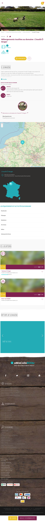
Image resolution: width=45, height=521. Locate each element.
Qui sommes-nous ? (7, 508)
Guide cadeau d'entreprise (7, 445)
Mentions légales (25, 508)
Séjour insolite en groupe (6, 470)
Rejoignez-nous (16, 509)
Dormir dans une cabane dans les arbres (10, 407)
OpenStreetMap (37, 166)
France (2, 32)
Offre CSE (3, 464)
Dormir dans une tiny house (7, 412)
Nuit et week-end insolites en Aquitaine (10, 387)
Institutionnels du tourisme (7, 469)
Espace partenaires (5, 475)
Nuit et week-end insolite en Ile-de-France (10, 395)
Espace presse (16, 508)
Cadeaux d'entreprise (6, 462)
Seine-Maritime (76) (9, 176)
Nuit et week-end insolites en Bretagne (10, 388)
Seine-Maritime (26, 32)
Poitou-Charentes (5, 434)
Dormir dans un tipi (5, 418)
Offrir (14, 518)
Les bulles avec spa (5, 437)
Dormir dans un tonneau (6, 417)
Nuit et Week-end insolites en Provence (10, 392)
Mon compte (24, 509)
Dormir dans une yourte (6, 415)
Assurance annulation (6, 477)
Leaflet (32, 166)
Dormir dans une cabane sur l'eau (8, 408)
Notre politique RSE (5, 467)
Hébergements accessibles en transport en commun (13, 443)
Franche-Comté (4, 430)
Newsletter (3, 460)
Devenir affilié (8, 509)
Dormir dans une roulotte (6, 413)
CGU (31, 508)
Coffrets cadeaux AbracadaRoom (8, 447)
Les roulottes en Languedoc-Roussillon (9, 435)
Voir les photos (22, 28)
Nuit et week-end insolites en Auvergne (10, 390)
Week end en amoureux (6, 438)
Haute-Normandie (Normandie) (13, 32)
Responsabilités (38, 508)
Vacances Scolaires (5, 472)
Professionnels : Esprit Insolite (8, 459)
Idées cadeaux (4, 442)
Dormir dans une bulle (6, 410)
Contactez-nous (36, 509)
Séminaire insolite (5, 474)
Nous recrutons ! (5, 478)
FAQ (30, 509)
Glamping (3, 432)
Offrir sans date (22, 58)
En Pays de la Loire (5, 393)
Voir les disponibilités (27, 518)
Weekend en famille (5, 440)
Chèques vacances (5, 465)
